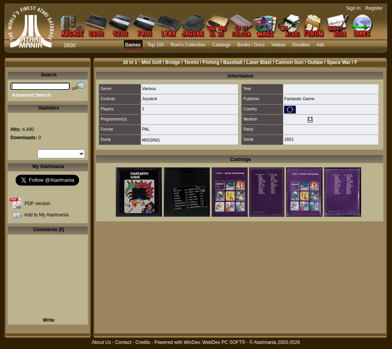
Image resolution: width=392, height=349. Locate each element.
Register (374, 8)
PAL (146, 129)
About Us (101, 342)
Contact (123, 342)
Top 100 (155, 45)
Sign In (353, 8)
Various (149, 88)
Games (133, 45)
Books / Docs (251, 45)
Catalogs (221, 45)
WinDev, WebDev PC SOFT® (214, 342)
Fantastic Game (299, 98)
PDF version (37, 203)
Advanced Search (31, 95)
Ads (320, 45)
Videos (278, 45)
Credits (142, 342)
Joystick (149, 98)
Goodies (301, 45)
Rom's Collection (188, 45)
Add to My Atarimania (46, 215)
